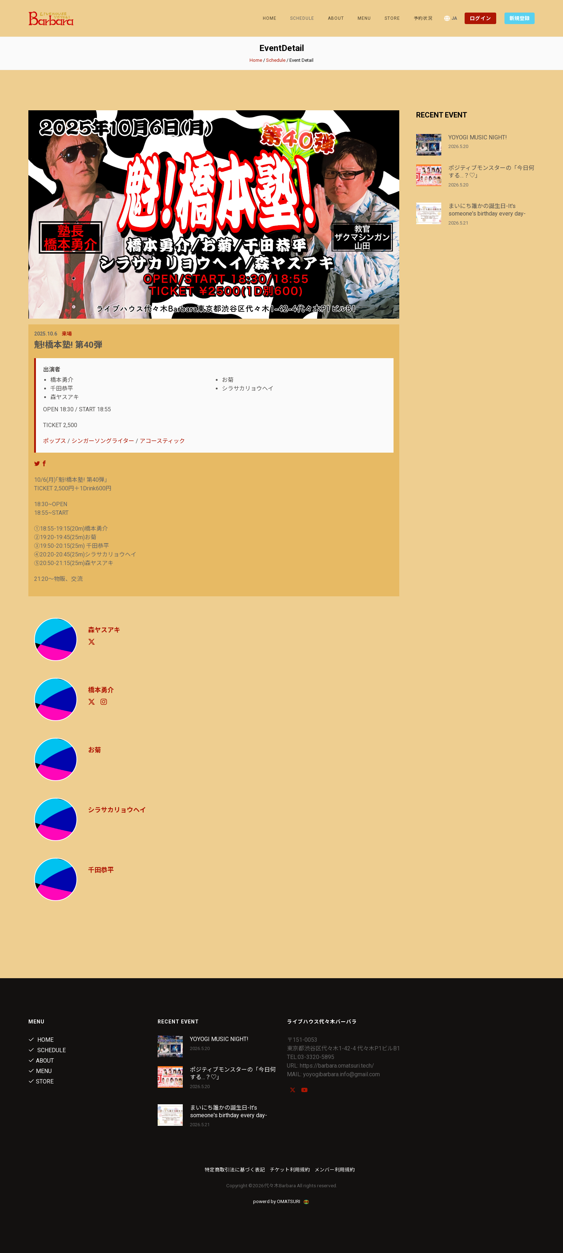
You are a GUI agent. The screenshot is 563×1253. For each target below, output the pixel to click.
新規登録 (520, 18)
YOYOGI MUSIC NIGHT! (477, 137)
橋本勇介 (101, 690)
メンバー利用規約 (335, 1170)
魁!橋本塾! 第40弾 (68, 345)
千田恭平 (101, 870)
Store (392, 18)
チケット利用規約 (290, 1170)
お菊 (94, 750)
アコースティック (162, 441)
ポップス (54, 441)
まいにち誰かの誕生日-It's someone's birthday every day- (487, 210)
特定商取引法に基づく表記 (235, 1170)
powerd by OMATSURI (281, 1201)
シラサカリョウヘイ (117, 810)
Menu (364, 18)
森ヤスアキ (104, 630)
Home (269, 18)
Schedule (275, 60)
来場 (67, 334)
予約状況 (423, 18)
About (336, 18)
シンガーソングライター (102, 441)
